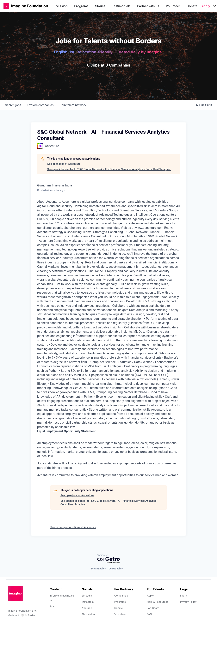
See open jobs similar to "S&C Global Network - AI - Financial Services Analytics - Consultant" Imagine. (109, 169)
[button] (6, 6)
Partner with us (148, 6)
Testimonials (121, 6)
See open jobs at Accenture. (64, 163)
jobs (13, 105)
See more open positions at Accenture (73, 527)
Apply (206, 6)
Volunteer (173, 6)
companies (40, 105)
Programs (81, 6)
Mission (62, 6)
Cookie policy (116, 568)
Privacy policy (98, 568)
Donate (192, 6)
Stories (100, 6)
